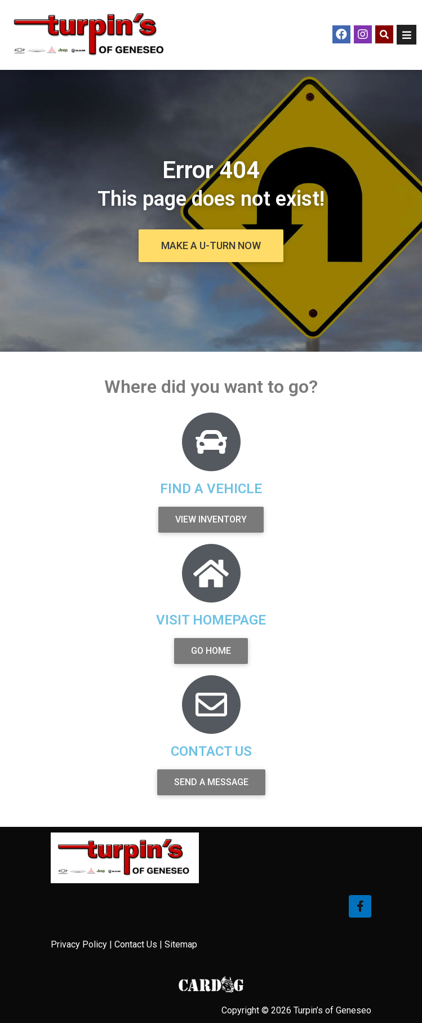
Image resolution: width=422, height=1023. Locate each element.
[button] (211, 245)
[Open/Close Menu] (406, 35)
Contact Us (135, 944)
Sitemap (181, 944)
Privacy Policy (79, 944)
